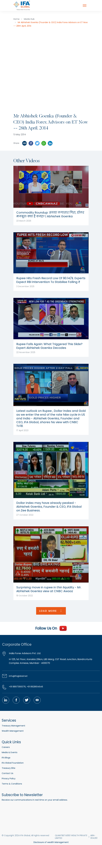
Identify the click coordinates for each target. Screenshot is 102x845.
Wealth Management (13, 730)
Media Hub (29, 19)
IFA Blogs (6, 757)
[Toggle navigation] (84, 5)
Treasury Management (13, 725)
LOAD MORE (51, 611)
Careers (6, 747)
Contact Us (7, 773)
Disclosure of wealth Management (51, 842)
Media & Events (9, 752)
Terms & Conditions (12, 783)
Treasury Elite (8, 768)
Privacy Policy (8, 778)
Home (16, 19)
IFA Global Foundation (13, 762)
